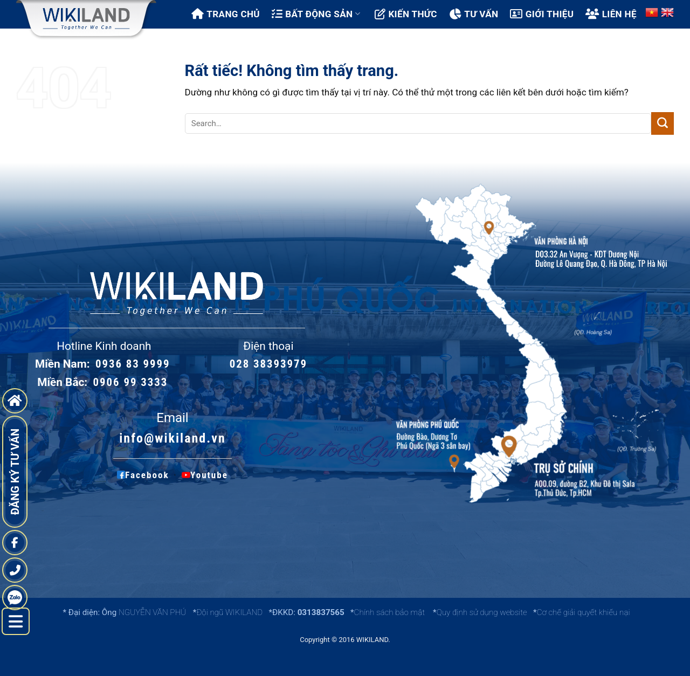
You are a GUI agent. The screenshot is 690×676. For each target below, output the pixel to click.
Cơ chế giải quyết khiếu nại (583, 612)
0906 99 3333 (130, 382)
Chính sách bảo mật (389, 612)
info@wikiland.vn (172, 438)
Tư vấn (474, 14)
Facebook (143, 475)
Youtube (203, 475)
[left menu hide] (15, 621)
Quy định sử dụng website (482, 612)
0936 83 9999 (132, 363)
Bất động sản (316, 14)
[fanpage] (14, 542)
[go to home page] (14, 400)
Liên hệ (611, 14)
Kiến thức (406, 14)
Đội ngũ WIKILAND (229, 612)
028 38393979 (268, 363)
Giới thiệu (542, 14)
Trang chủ (225, 14)
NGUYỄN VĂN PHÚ (153, 612)
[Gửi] (662, 123)
